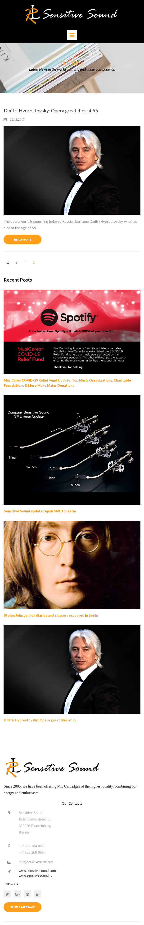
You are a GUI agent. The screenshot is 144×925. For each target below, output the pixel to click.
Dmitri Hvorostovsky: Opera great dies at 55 (51, 110)
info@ (23, 862)
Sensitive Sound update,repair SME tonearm (40, 511)
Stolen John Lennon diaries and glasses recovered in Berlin (51, 615)
